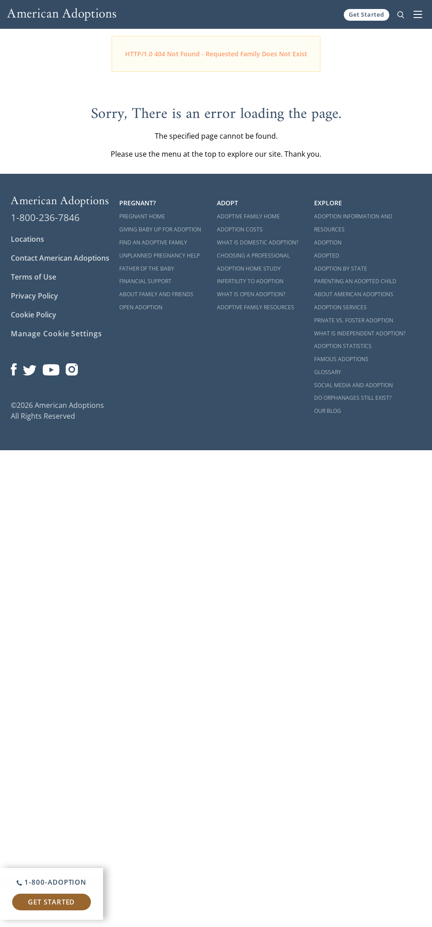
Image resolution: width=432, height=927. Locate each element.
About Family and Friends (156, 294)
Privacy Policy (34, 296)
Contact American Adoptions (60, 258)
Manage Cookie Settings (56, 334)
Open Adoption (140, 307)
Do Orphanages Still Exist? (353, 398)
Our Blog (327, 411)
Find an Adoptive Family (153, 242)
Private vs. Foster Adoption (353, 320)
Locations (27, 239)
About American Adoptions (353, 294)
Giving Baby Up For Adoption (160, 229)
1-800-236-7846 (45, 217)
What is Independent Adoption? (359, 333)
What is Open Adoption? (251, 294)
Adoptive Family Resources (255, 307)
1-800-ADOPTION (51, 881)
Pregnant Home (142, 216)
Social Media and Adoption (353, 385)
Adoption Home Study (249, 268)
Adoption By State (340, 268)
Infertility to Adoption (250, 281)
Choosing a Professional (253, 255)
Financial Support (145, 281)
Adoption (328, 242)
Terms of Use (33, 277)
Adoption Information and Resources (353, 223)
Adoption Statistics (343, 346)
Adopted (326, 255)
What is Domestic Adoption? (257, 242)
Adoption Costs (240, 229)
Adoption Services (340, 307)
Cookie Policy (33, 315)
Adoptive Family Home (248, 216)
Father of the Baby (146, 268)
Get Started (366, 14)
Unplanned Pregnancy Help (159, 255)
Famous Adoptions (341, 359)
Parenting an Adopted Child (355, 281)
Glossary (327, 372)
